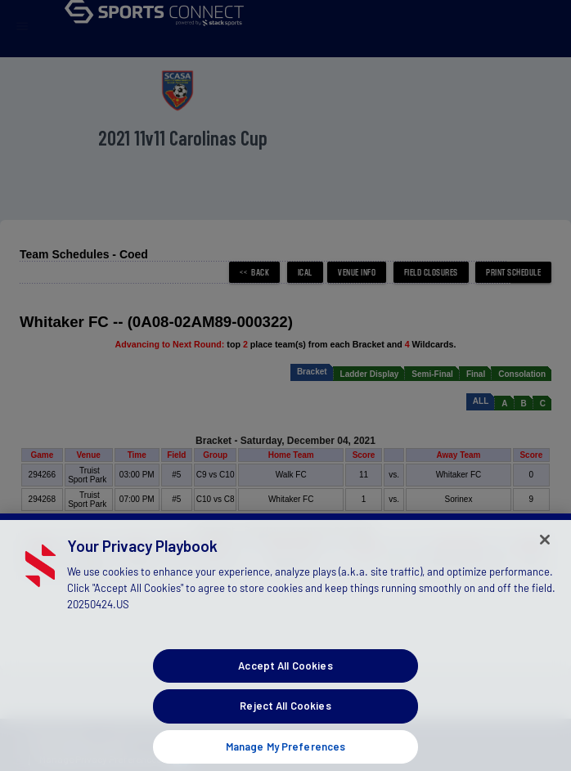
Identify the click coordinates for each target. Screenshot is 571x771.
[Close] (545, 549)
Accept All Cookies (285, 675)
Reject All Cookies (285, 716)
